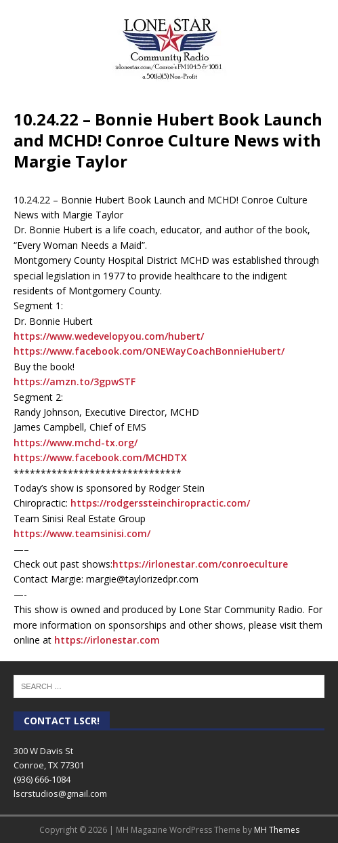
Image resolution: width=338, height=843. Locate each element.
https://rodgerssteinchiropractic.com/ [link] (160, 502)
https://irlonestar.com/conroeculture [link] (200, 563)
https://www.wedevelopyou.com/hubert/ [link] (109, 336)
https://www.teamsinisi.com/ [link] (82, 533)
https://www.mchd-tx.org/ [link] (76, 442)
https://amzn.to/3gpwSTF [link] (74, 381)
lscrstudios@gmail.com (60, 793)
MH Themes (276, 830)
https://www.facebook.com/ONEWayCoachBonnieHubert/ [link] (149, 351)
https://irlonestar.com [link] (107, 639)
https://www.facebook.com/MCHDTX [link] (100, 457)
